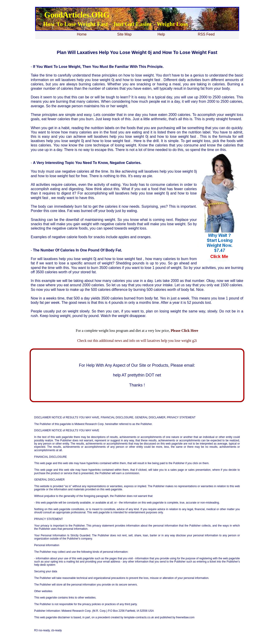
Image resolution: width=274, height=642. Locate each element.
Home (82, 34)
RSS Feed (206, 34)
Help (161, 34)
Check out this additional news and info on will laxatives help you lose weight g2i (137, 341)
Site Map (124, 34)
